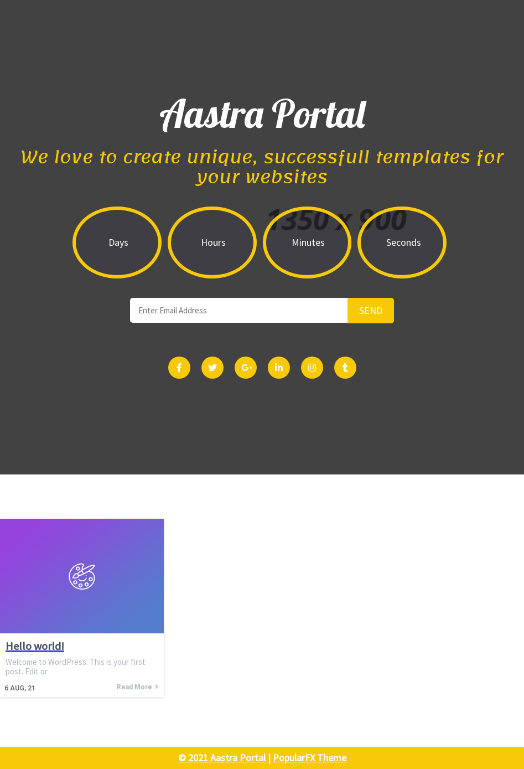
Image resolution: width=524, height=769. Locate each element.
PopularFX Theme (309, 757)
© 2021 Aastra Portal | (225, 757)
